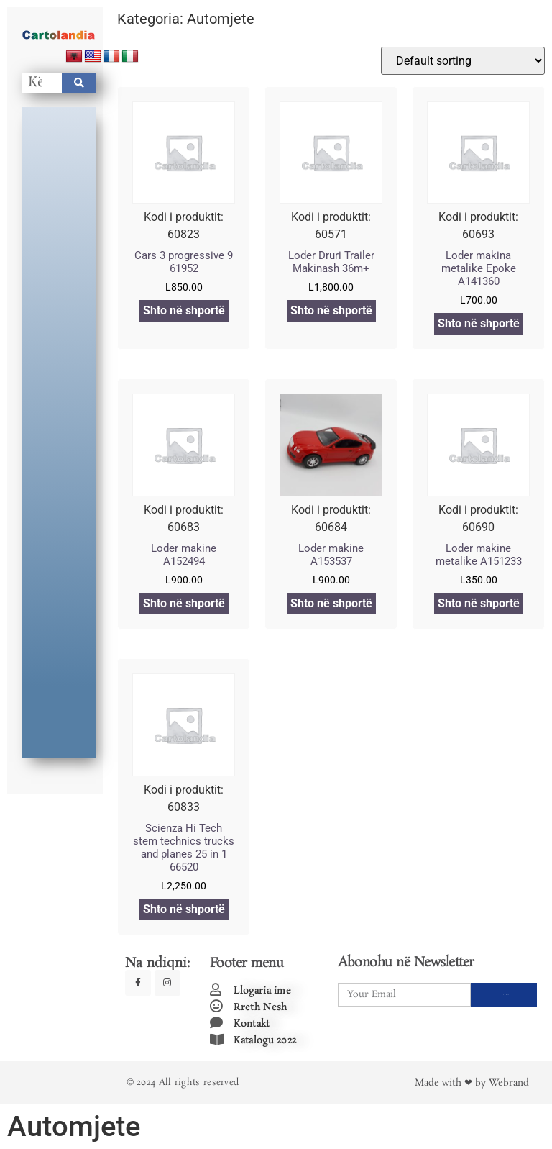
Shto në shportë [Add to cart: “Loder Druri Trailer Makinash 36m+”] (331, 310)
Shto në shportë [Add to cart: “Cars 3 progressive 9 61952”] (184, 310)
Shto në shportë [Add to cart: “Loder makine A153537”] (331, 603)
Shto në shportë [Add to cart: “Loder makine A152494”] (184, 603)
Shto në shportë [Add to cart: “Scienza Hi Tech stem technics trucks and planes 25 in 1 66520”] (184, 909)
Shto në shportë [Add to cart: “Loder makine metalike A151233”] (479, 603)
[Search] (79, 83)
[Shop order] (463, 61)
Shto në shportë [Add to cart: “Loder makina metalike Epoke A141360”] (479, 323)
